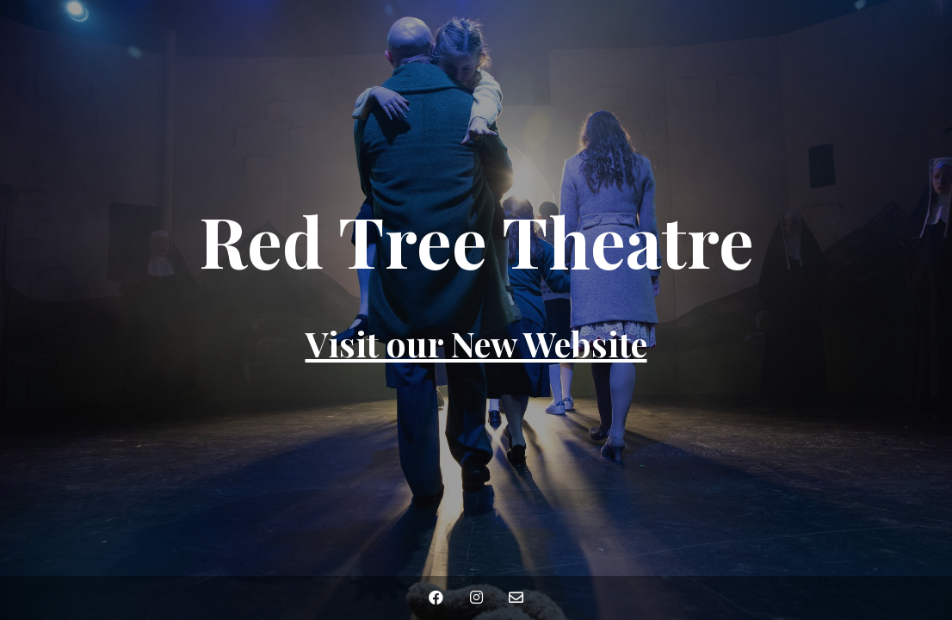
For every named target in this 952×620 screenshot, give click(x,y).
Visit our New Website (476, 343)
